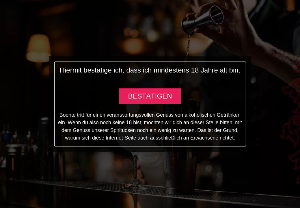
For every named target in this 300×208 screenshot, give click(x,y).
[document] (150, 104)
